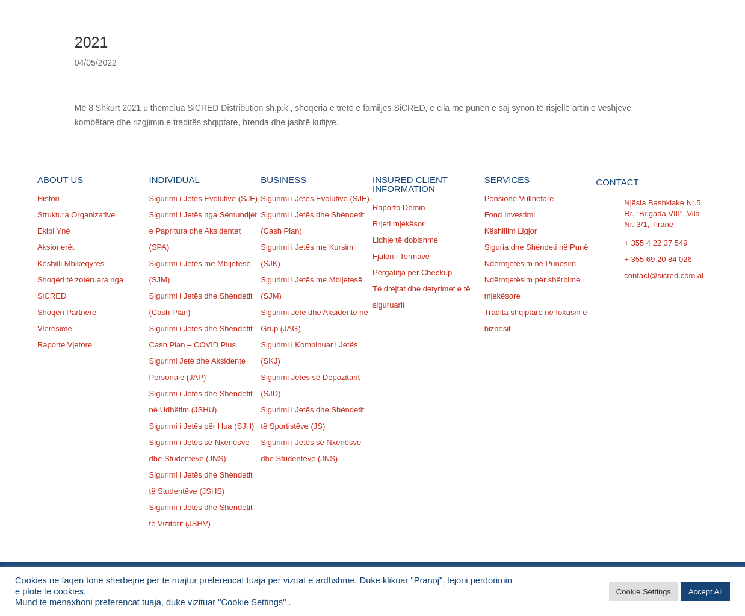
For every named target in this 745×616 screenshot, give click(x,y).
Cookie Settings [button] (643, 591)
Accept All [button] (705, 591)
